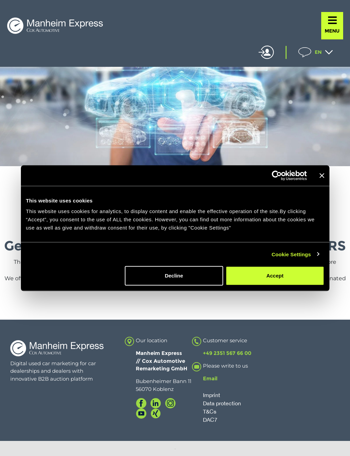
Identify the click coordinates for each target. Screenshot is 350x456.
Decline (174, 276)
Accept (274, 276)
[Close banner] (321, 175)
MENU (332, 31)
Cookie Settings (291, 254)
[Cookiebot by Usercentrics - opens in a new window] (277, 175)
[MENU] (332, 20)
